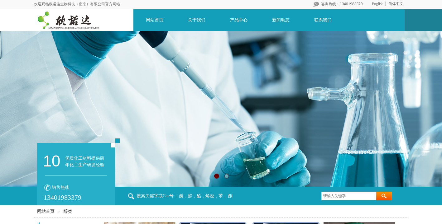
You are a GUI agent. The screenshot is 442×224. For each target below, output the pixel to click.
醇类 (68, 211)
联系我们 (323, 20)
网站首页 (154, 20)
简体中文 (395, 4)
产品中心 (238, 20)
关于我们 (196, 20)
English (377, 4)
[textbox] (348, 196)
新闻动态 (281, 20)
